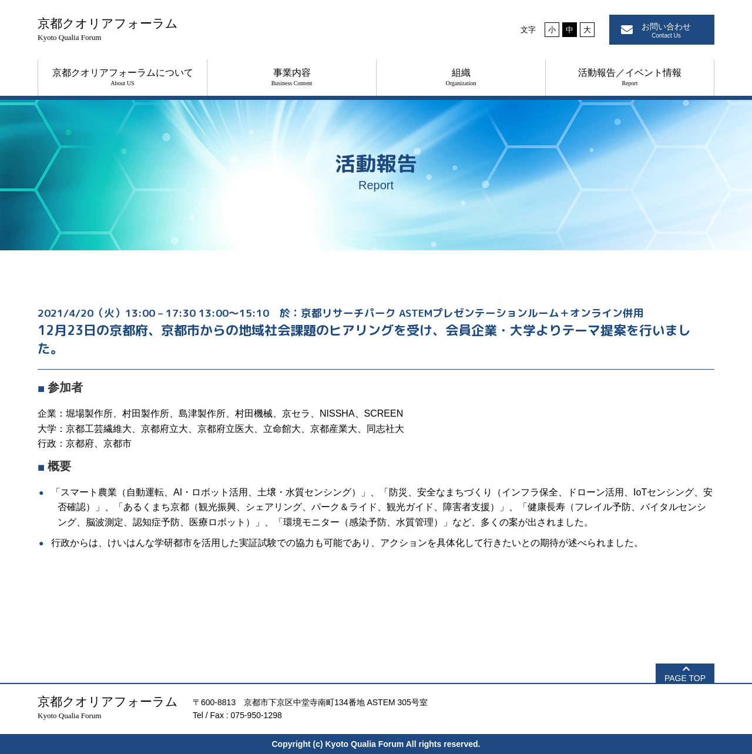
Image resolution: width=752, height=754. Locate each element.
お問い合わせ (666, 30)
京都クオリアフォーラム (108, 29)
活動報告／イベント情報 (630, 77)
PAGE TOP (685, 678)
